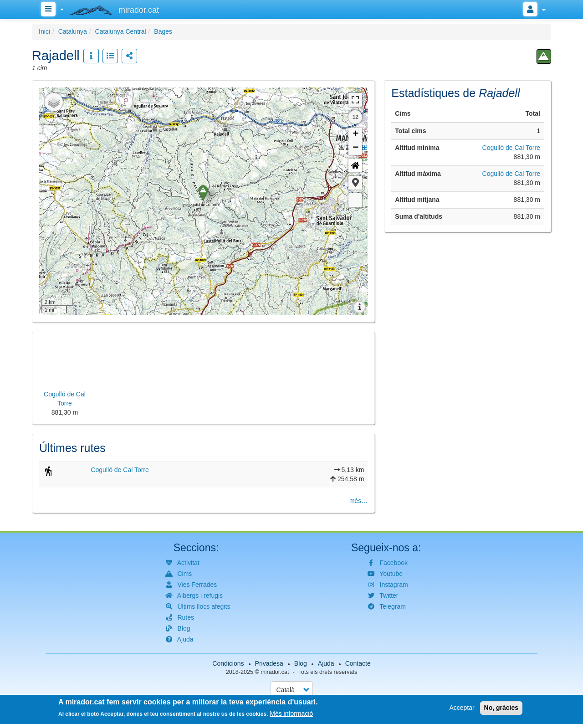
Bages (163, 31)
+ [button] (355, 134)
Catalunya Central (120, 31)
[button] (355, 183)
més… (358, 500)
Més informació (291, 713)
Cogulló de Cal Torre (119, 469)
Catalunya (72, 31)
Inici (44, 31)
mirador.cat (275, 672)
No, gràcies (501, 707)
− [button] (355, 148)
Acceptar (461, 707)
